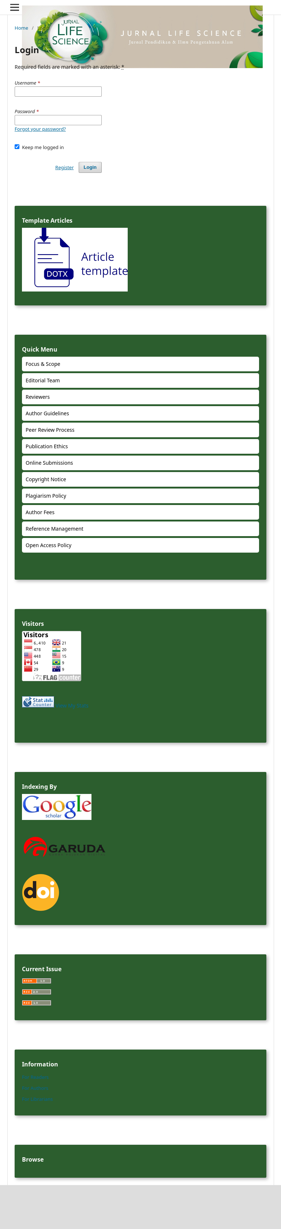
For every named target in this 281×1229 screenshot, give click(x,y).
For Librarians (37, 1099)
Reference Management (54, 528)
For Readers (35, 1077)
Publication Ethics (47, 446)
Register (64, 167)
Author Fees (40, 512)
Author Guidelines (47, 413)
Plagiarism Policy (46, 495)
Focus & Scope (43, 363)
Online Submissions (49, 462)
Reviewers (38, 396)
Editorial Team (43, 380)
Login (90, 167)
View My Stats (72, 705)
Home (21, 28)
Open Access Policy (48, 545)
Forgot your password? (40, 129)
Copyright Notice (46, 479)
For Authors (35, 1088)
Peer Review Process (50, 429)
